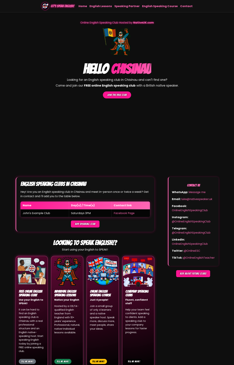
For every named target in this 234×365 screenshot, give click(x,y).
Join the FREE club (117, 94)
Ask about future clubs (193, 273)
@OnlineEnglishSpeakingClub (191, 221)
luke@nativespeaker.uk (196, 199)
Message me (197, 192)
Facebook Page (124, 213)
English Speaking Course (160, 6)
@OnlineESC (192, 251)
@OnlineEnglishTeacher (199, 258)
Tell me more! (27, 361)
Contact (186, 6)
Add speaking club (85, 224)
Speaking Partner (127, 6)
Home (83, 6)
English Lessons (101, 6)
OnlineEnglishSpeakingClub (190, 210)
